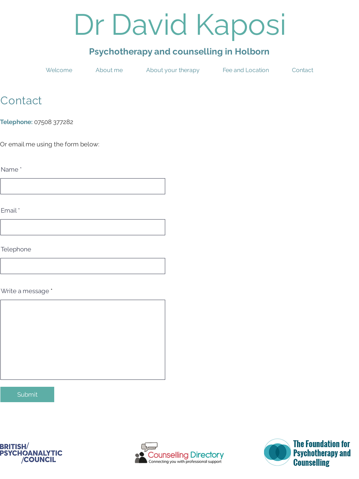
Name (9, 169)
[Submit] (27, 394)
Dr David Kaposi (179, 24)
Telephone (16, 249)
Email (8, 210)
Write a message (25, 291)
